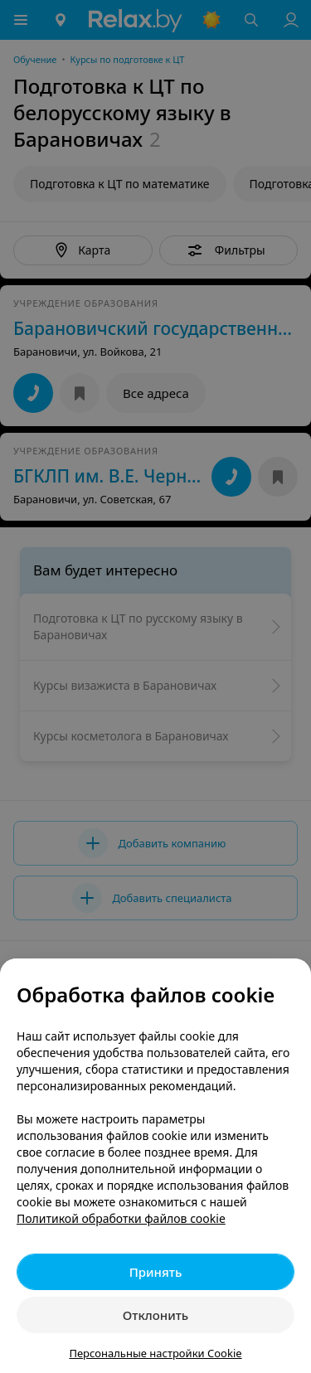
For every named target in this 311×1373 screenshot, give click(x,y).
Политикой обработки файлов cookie (121, 1218)
